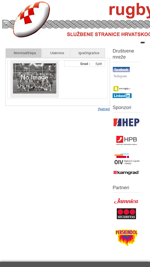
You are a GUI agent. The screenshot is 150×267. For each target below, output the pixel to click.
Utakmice (57, 53)
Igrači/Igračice (88, 53)
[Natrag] (104, 109)
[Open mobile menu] (143, 42)
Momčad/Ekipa (25, 53)
